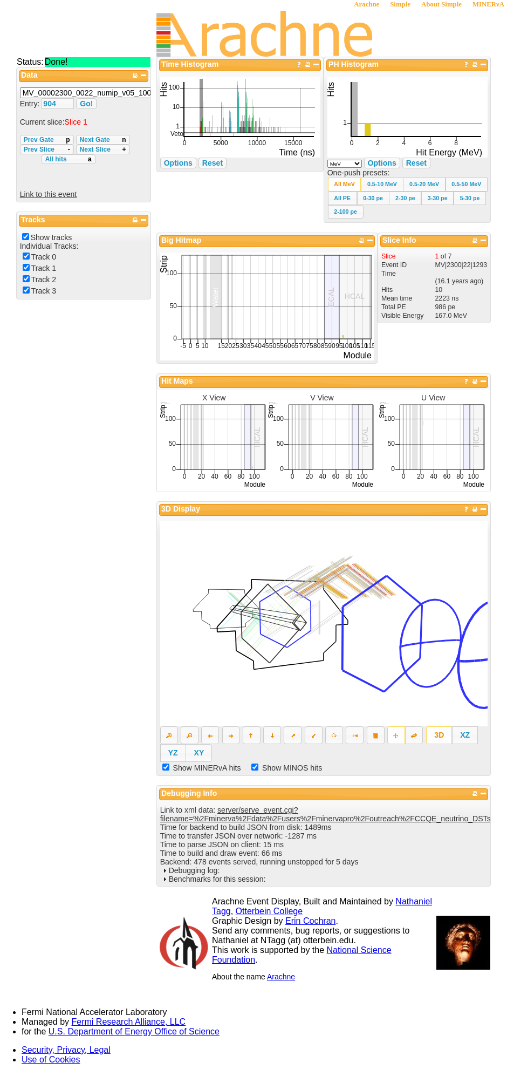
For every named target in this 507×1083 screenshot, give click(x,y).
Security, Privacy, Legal (66, 1049)
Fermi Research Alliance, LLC (129, 1021)
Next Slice (103, 149)
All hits (68, 159)
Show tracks (51, 237)
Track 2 (43, 279)
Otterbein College (269, 911)
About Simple (441, 4)
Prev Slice (47, 149)
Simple (400, 4)
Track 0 (43, 257)
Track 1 (43, 268)
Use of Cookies (51, 1059)
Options (382, 163)
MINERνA (488, 4)
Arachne (366, 4)
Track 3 (43, 291)
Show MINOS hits (292, 768)
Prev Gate (47, 140)
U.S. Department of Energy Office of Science (134, 1031)
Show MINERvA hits (207, 768)
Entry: (31, 103)
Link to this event (48, 194)
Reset (416, 163)
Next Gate (103, 140)
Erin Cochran (310, 920)
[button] (344, 184)
